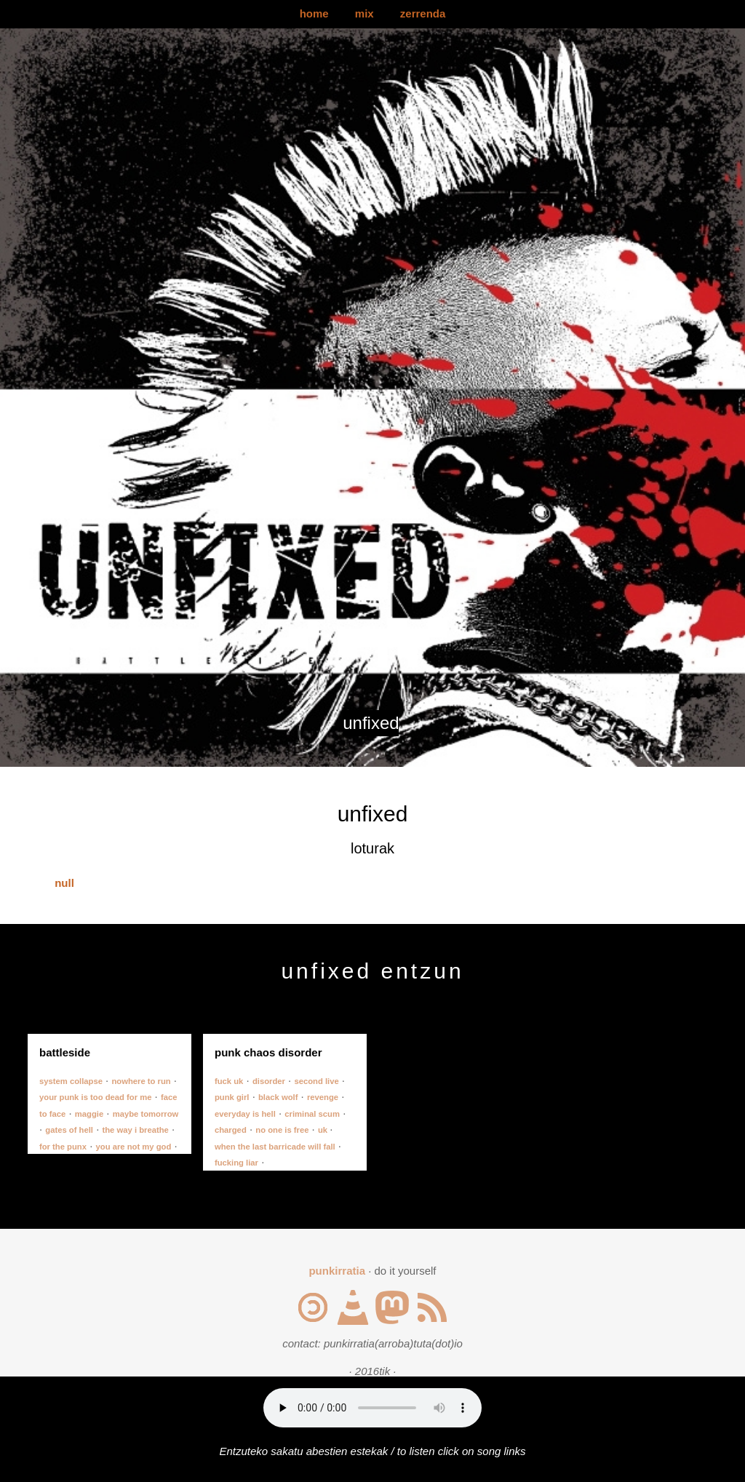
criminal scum (312, 1113)
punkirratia (336, 1270)
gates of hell (69, 1130)
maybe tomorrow (146, 1113)
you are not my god (134, 1146)
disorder (268, 1081)
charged (231, 1130)
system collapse (71, 1081)
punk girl (232, 1097)
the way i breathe (136, 1130)
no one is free (281, 1130)
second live (316, 1081)
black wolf (278, 1097)
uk (324, 1130)
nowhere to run (140, 1081)
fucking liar (236, 1162)
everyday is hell (245, 1113)
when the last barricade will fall (275, 1146)
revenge (322, 1097)
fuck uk (229, 1081)
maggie (89, 1113)
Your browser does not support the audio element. (372, 1407)
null (64, 883)
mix (364, 13)
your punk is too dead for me (95, 1097)
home (314, 13)
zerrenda (423, 13)
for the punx (63, 1146)
